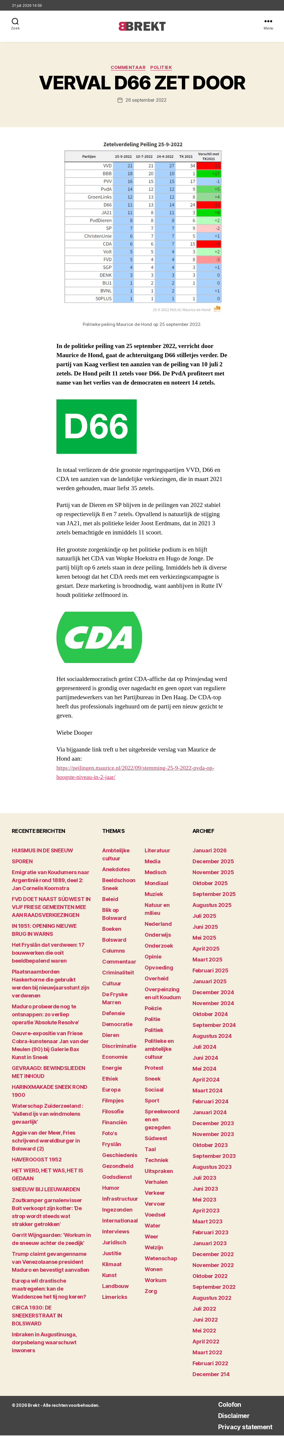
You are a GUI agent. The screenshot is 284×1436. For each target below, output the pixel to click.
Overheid (157, 979)
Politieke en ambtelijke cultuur (159, 1049)
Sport (152, 1101)
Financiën (114, 1123)
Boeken (111, 929)
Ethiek (110, 1079)
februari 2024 (210, 1102)
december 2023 (213, 1124)
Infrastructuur (120, 1199)
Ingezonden (117, 1210)
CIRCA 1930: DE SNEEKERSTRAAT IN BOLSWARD (37, 1316)
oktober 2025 (210, 884)
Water (153, 1226)
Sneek (153, 1079)
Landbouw (115, 1287)
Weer (152, 1237)
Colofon (224, 1405)
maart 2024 (207, 1091)
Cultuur (111, 984)
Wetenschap (161, 1259)
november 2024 (213, 1004)
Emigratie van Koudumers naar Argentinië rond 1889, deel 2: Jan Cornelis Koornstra (50, 881)
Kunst (109, 1276)
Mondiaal (156, 884)
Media (153, 862)
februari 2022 (210, 1364)
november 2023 (213, 1135)
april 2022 (205, 1342)
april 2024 (205, 1080)
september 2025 (214, 895)
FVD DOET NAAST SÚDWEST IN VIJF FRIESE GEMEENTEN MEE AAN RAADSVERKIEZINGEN (51, 908)
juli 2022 (204, 1309)
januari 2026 (209, 851)
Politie (152, 1020)
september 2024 (214, 1026)
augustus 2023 (212, 1167)
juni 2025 (205, 927)
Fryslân (111, 1145)
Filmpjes (113, 1101)
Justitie (111, 1254)
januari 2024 (209, 1113)
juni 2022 (205, 1320)
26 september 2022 (146, 101)
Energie (112, 1068)
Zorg (151, 1292)
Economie (115, 1057)
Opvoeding (159, 968)
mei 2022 (204, 1331)
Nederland (158, 924)
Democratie (117, 1025)
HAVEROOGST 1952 (36, 1160)
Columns (113, 951)
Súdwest (156, 1139)
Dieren (110, 1036)
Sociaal (154, 1090)
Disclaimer (228, 1416)
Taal (150, 1150)
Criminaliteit (118, 973)
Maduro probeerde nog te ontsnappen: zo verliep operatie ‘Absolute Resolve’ (45, 1015)
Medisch (156, 873)
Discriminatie (119, 1046)
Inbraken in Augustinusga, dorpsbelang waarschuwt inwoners (44, 1343)
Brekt (33, 1405)
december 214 (211, 1375)
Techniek (156, 1161)
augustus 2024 (212, 1036)
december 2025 (213, 862)
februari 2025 (210, 971)
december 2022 (213, 1255)
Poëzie (153, 1009)
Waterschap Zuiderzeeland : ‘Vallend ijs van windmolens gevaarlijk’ (47, 1114)
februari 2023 (210, 1233)
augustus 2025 (212, 905)
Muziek (154, 895)
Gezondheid (117, 1166)
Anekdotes (116, 870)
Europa (111, 1090)
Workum (155, 1281)
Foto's (109, 1134)
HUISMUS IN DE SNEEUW (42, 851)
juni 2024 (205, 1058)
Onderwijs (158, 935)
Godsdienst (117, 1177)
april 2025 (205, 949)
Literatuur (157, 851)
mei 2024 (204, 1069)
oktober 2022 (210, 1276)
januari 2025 (209, 982)
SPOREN (22, 862)
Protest (154, 1068)
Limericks (114, 1297)
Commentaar (128, 68)
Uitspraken (159, 1172)
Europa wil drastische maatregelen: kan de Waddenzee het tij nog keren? (49, 1289)
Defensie (113, 1014)
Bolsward (114, 940)
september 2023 (214, 1156)
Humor (111, 1188)
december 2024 (213, 993)
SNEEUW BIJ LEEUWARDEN (46, 1190)
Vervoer (155, 1204)
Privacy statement (241, 1427)
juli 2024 (204, 1047)
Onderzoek (159, 946)
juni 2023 (205, 1189)
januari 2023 (209, 1244)
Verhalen (156, 1182)
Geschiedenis (119, 1156)
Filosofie (113, 1112)
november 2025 (213, 873)
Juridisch (114, 1243)
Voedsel (155, 1215)
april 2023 (205, 1211)
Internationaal (120, 1221)
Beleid (110, 900)
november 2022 (213, 1266)
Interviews (115, 1232)
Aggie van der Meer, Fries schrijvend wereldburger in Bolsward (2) (46, 1141)
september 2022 (214, 1287)
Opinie (153, 957)
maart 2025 (207, 960)
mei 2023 (204, 1200)
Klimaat (112, 1265)
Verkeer (155, 1193)
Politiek (163, 68)
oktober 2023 (210, 1146)
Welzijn (154, 1248)
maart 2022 (207, 1353)
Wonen (154, 1270)
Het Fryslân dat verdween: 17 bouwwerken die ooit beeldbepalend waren (48, 953)
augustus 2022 (211, 1298)
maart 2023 (207, 1222)
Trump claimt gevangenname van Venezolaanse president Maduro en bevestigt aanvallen (50, 1262)
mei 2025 (204, 938)
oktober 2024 (210, 1015)
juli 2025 (204, 916)
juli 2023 (204, 1178)
